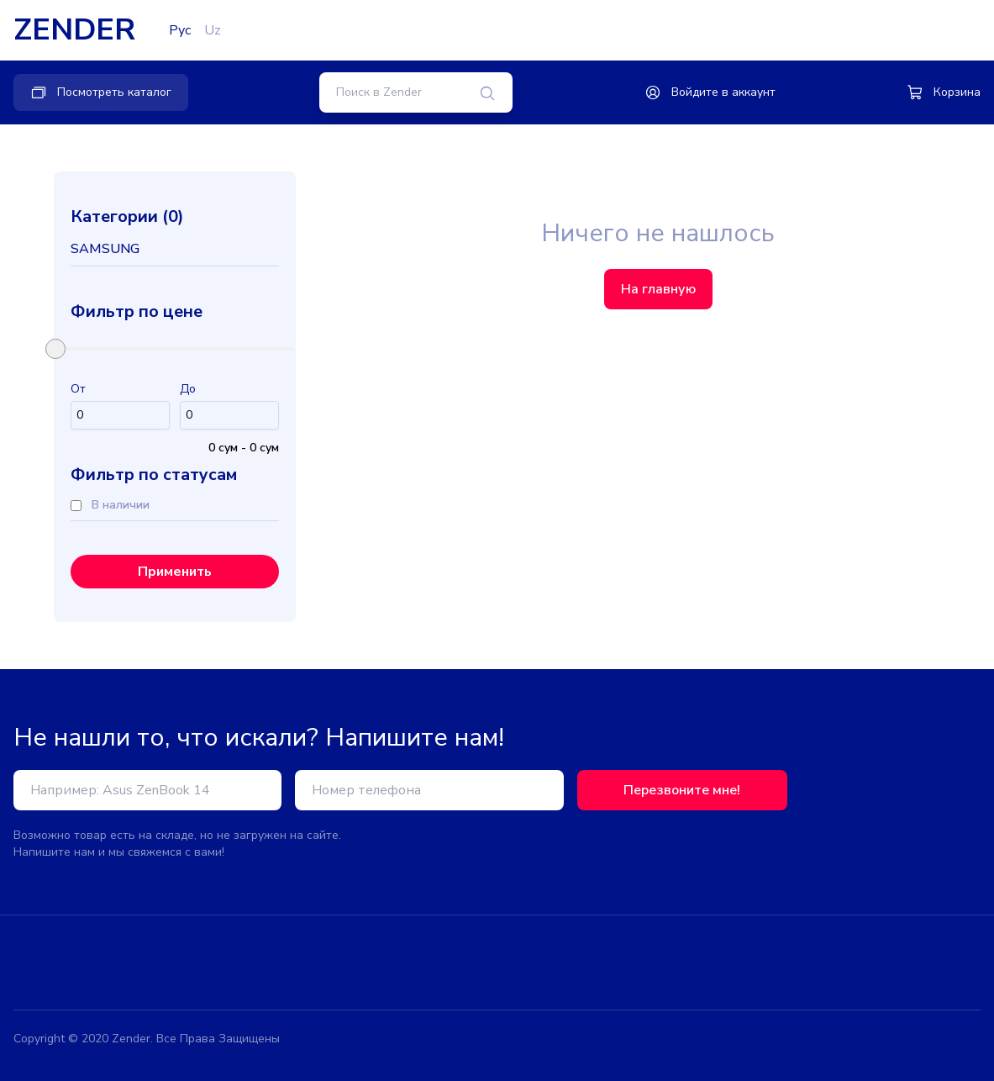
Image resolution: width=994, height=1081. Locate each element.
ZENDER (74, 30)
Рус (180, 30)
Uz (212, 30)
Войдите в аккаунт (710, 92)
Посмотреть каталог (100, 92)
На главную (658, 289)
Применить (175, 571)
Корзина (944, 92)
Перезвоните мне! (681, 790)
